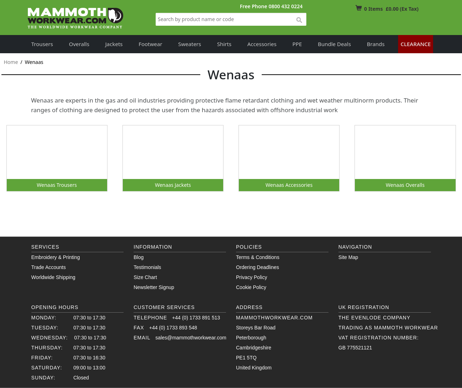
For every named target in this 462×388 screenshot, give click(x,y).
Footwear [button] (150, 44)
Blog (139, 257)
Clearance (416, 44)
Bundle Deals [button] (334, 44)
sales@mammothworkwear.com (190, 337)
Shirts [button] (224, 44)
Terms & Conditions (257, 257)
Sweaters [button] (189, 44)
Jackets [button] (114, 44)
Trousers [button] (42, 44)
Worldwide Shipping (53, 277)
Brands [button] (376, 44)
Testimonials (147, 267)
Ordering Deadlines (257, 267)
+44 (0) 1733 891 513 (196, 317)
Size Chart (145, 277)
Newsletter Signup (154, 287)
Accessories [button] (262, 44)
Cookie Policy (251, 287)
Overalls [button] (79, 44)
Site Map (348, 257)
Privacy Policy (251, 277)
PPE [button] (297, 44)
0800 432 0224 (285, 6)
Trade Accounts (48, 267)
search (299, 20)
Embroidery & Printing (55, 257)
